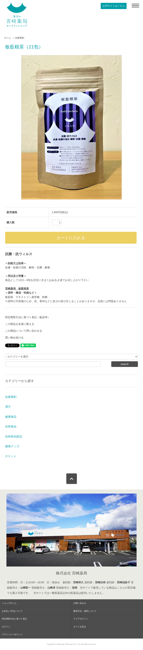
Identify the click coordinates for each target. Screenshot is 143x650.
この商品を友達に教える (19, 323)
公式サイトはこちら (114, 6)
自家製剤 (19, 38)
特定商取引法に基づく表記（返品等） (27, 317)
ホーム (7, 38)
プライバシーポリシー (12, 634)
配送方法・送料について (84, 611)
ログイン (6, 627)
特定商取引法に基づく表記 (14, 619)
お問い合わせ (79, 603)
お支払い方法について (12, 611)
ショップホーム (9, 603)
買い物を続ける (14, 337)
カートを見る (79, 627)
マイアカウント (80, 619)
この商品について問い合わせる (23, 330)
